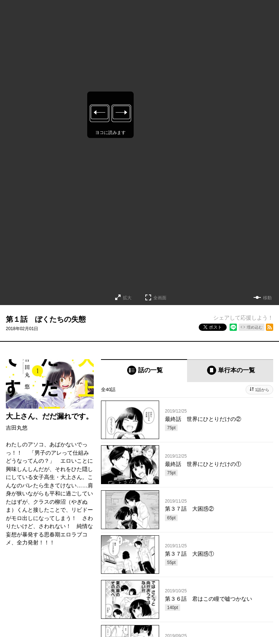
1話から (262, 390)
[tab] (144, 370)
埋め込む (255, 327)
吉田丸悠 (17, 428)
